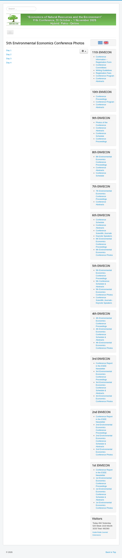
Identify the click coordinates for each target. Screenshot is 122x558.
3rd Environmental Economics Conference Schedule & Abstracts (104, 387)
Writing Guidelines (104, 70)
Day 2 (8, 54)
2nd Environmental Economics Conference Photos (104, 452)
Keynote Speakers (104, 236)
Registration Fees (103, 73)
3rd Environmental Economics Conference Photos (104, 398)
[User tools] (84, 51)
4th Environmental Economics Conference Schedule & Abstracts (104, 334)
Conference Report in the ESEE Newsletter (104, 366)
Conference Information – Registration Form (104, 59)
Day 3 (8, 58)
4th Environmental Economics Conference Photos (104, 345)
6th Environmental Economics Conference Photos (104, 252)
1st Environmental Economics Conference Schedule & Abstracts (104, 494)
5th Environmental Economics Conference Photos (104, 292)
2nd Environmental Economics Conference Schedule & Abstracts (104, 441)
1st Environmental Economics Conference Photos (104, 505)
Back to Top (111, 552)
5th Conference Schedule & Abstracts (102, 284)
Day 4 (8, 62)
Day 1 (8, 50)
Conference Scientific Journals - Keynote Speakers (104, 300)
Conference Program (105, 76)
